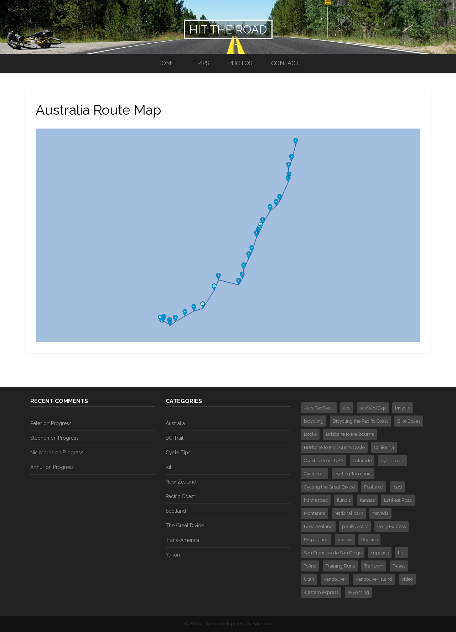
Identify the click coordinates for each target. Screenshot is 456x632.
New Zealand (181, 482)
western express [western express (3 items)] (321, 592)
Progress (61, 423)
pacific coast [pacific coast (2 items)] (355, 526)
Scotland (176, 511)
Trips (201, 63)
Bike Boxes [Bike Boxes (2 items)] (408, 421)
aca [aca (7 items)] (347, 408)
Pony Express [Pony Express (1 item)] (391, 526)
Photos (240, 63)
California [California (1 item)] (384, 447)
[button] (160, 318)
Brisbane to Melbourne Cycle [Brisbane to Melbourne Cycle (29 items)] (334, 447)
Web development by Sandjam (239, 623)
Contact (285, 63)
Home (166, 63)
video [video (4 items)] (407, 579)
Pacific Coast (180, 496)
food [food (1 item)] (397, 487)
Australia (175, 423)
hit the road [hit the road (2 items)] (316, 500)
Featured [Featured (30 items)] (373, 487)
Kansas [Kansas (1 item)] (367, 500)
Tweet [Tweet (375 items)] (399, 566)
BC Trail (174, 438)
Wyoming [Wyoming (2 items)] (358, 592)
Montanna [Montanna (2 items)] (314, 513)
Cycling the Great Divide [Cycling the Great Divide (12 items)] (329, 487)
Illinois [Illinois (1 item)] (344, 500)
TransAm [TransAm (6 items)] (373, 566)
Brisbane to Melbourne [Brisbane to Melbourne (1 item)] (350, 434)
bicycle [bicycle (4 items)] (402, 408)
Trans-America (182, 540)
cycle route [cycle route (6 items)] (392, 460)
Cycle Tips (178, 452)
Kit (168, 467)
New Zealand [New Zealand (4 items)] (318, 526)
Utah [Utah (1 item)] (309, 579)
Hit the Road (228, 29)
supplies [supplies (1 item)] (380, 552)
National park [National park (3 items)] (349, 513)
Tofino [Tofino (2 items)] (310, 566)
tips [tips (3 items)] (401, 552)
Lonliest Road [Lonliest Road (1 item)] (398, 500)
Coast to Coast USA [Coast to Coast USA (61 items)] (323, 460)
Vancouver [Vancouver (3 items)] (334, 579)
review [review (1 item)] (345, 539)
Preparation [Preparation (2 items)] (316, 539)
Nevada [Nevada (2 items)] (380, 513)
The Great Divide (185, 525)
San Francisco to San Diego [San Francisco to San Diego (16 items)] (333, 552)
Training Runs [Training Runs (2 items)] (340, 566)
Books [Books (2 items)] (310, 434)
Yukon (173, 555)
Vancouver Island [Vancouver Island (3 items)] (374, 579)
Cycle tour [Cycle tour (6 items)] (314, 473)
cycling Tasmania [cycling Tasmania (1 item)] (353, 473)
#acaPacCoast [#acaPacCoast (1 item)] (319, 408)
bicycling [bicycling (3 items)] (313, 421)
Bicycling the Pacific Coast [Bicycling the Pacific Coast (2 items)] (360, 421)
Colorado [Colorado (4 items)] (362, 460)
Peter (36, 423)
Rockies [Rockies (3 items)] (369, 539)
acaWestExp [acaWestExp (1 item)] (373, 408)
